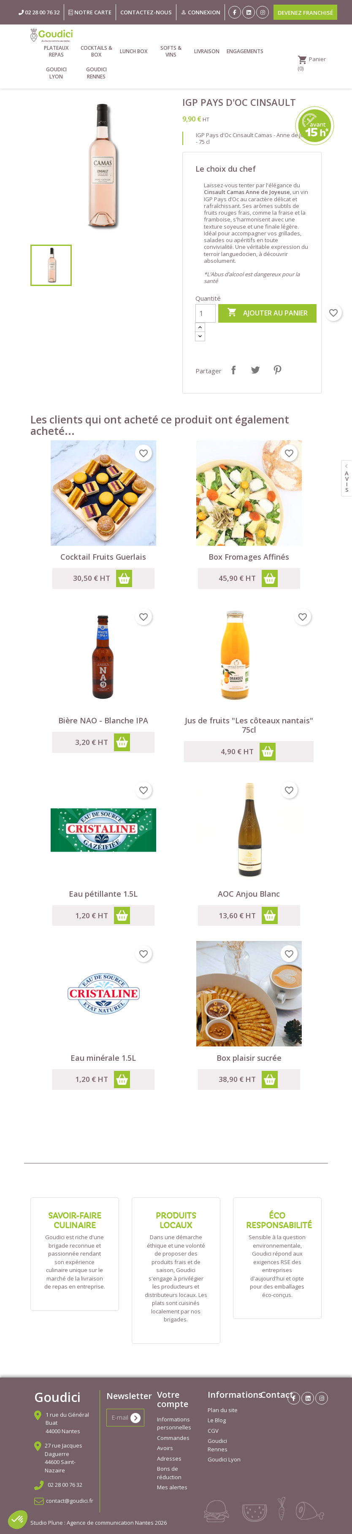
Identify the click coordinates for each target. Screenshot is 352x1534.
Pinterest (277, 369)
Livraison (206, 51)
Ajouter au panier (267, 313)
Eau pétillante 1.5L (103, 894)
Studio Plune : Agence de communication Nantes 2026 (98, 1522)
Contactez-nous (146, 12)
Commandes (173, 1438)
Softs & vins (170, 51)
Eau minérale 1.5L (103, 1058)
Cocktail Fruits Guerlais (103, 557)
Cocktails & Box (96, 51)
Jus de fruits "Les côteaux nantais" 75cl (249, 725)
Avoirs (165, 1448)
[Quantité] (205, 313)
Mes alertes (172, 1487)
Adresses (169, 1458)
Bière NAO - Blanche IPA (103, 720)
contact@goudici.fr (69, 1500)
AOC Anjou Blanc (249, 894)
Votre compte (172, 1399)
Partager (233, 369)
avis (347, 481)
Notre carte (89, 12)
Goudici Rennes (96, 73)
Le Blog (217, 1420)
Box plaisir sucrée (249, 1058)
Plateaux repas (56, 51)
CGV (213, 1430)
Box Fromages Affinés (248, 557)
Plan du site (223, 1410)
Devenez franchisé (305, 12)
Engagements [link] (245, 51)
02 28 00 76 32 (65, 1484)
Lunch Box (133, 51)
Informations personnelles (174, 1423)
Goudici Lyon (56, 73)
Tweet (255, 369)
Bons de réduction (169, 1473)
